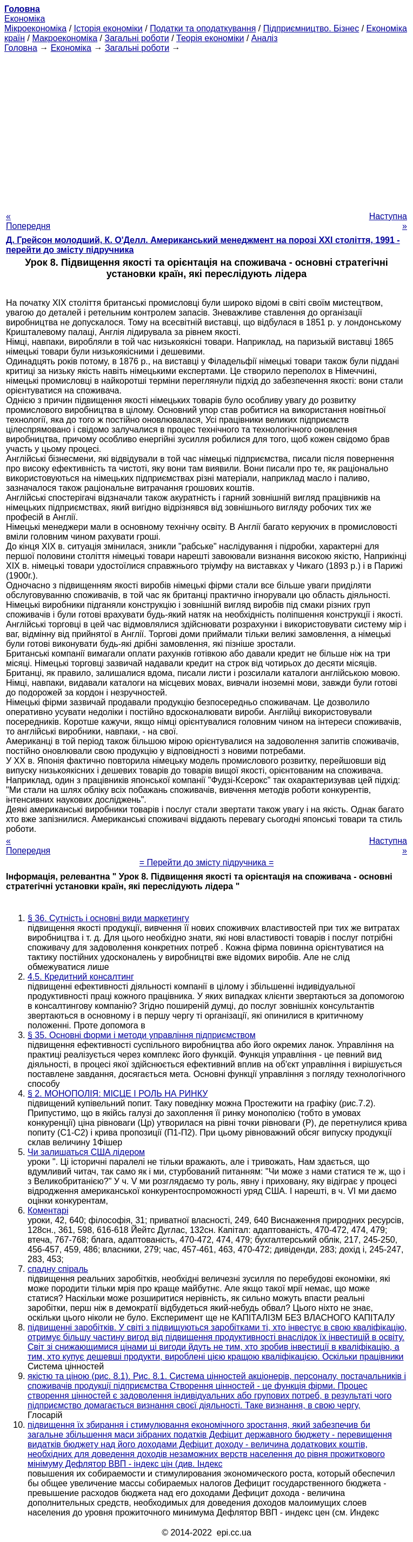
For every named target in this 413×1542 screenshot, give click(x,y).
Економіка (24, 18)
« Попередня (28, 221)
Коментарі (48, 1210)
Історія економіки (108, 28)
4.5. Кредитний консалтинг (81, 976)
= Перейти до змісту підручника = (206, 862)
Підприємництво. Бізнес (311, 28)
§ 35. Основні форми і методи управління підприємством (142, 1035)
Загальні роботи (136, 38)
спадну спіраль (58, 1269)
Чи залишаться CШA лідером (86, 1152)
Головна (20, 48)
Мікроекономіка (35, 28)
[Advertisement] (206, 129)
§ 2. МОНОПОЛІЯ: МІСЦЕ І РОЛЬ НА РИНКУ (118, 1093)
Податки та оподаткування (203, 28)
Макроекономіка (64, 38)
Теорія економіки (210, 38)
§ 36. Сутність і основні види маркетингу (108, 918)
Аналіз (264, 38)
